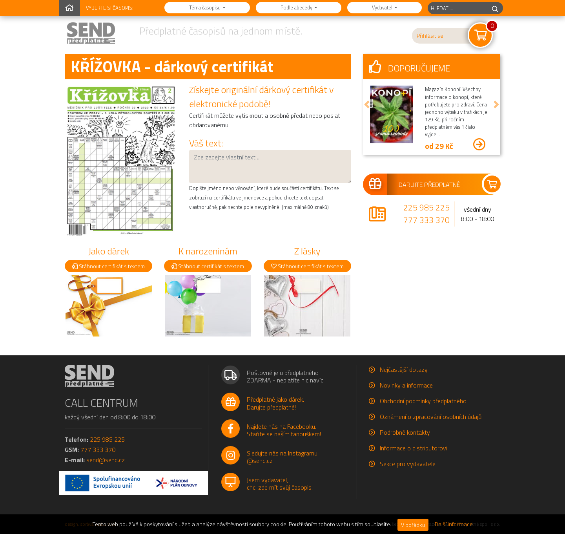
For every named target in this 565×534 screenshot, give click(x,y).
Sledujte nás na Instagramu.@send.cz (283, 456)
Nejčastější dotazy (404, 369)
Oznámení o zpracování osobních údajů (430, 416)
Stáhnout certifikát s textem (108, 266)
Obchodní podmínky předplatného (423, 401)
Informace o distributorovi (413, 448)
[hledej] (495, 8)
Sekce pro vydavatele (408, 463)
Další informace (454, 524)
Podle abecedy (297, 7)
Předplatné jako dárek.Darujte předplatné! (275, 403)
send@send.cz (105, 460)
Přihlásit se (430, 35)
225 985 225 (426, 207)
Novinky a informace (406, 385)
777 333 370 (426, 220)
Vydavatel (383, 7)
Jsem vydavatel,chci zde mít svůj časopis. (280, 483)
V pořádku (413, 525)
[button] (367, 104)
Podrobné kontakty (405, 432)
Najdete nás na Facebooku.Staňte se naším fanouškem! (284, 430)
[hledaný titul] (458, 8)
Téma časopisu (205, 7)
